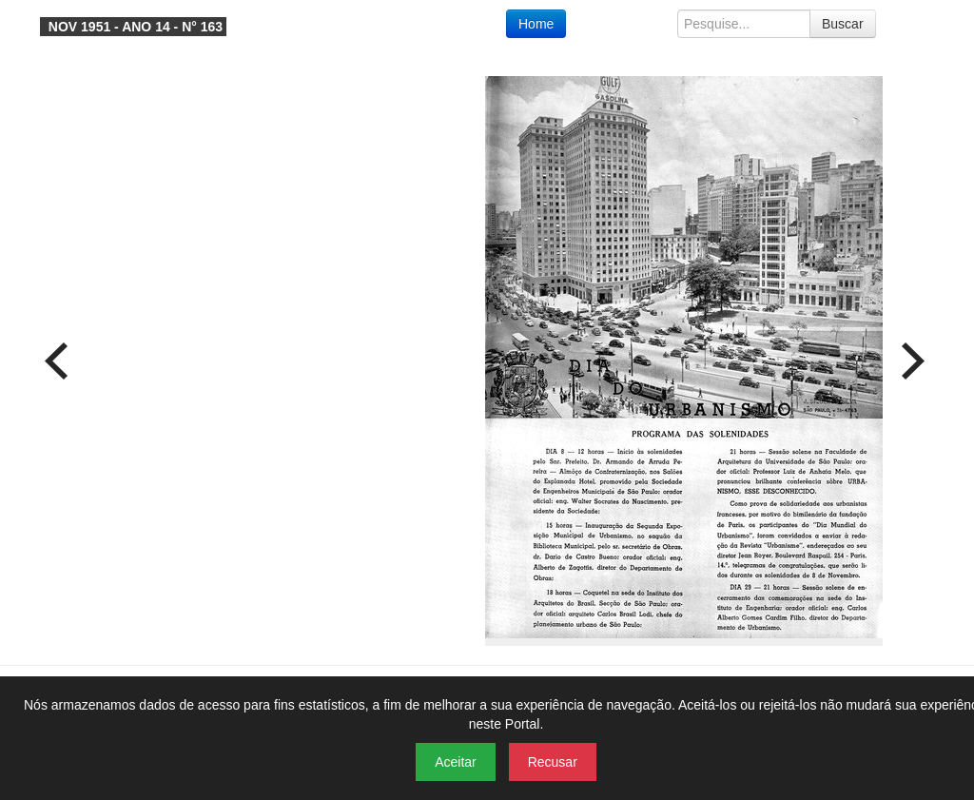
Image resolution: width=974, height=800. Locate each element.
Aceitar (456, 762)
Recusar (552, 762)
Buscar (843, 23)
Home (536, 23)
